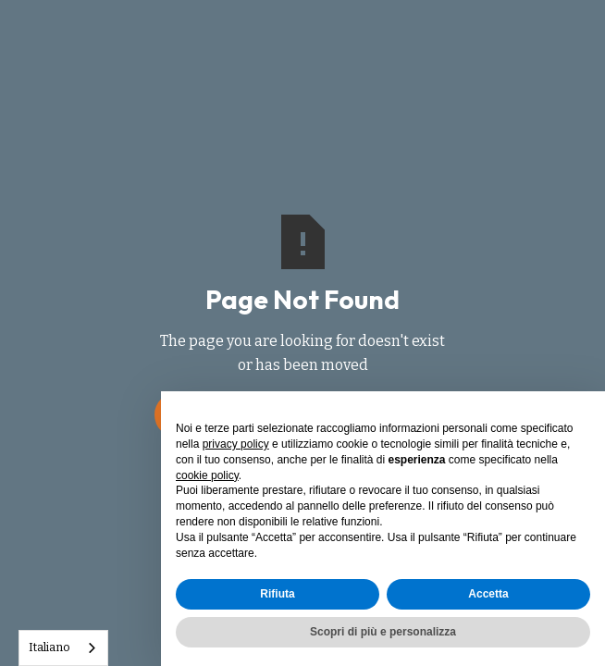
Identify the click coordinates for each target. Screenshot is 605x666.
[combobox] (63, 648)
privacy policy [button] (236, 444)
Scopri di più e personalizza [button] (383, 631)
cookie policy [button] (207, 475)
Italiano (49, 647)
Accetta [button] (488, 593)
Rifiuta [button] (277, 593)
